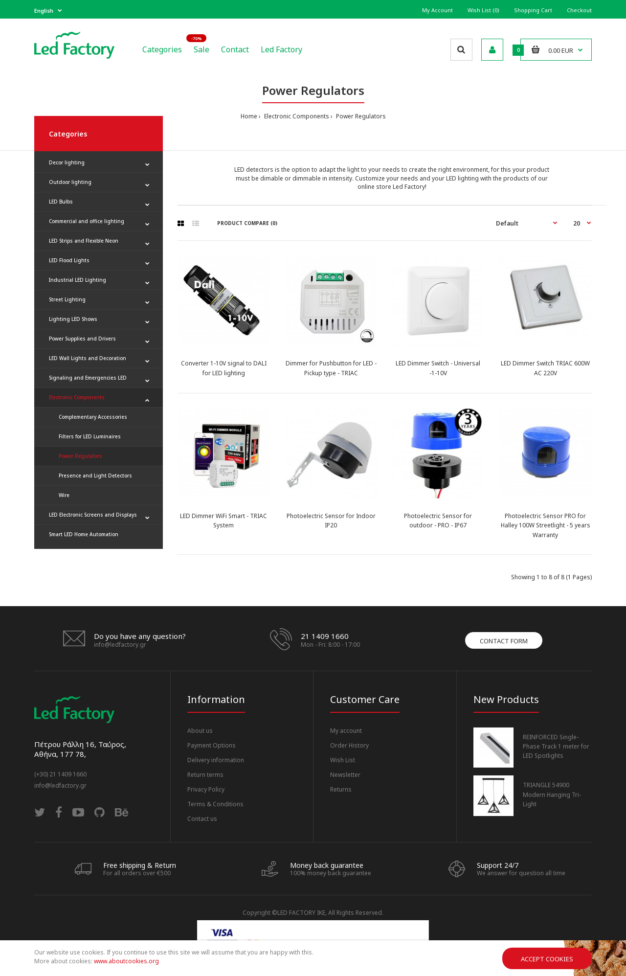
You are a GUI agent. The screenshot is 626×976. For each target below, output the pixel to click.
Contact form (504, 640)
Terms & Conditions (215, 804)
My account (346, 730)
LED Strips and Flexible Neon (83, 240)
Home (249, 116)
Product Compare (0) (247, 223)
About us (200, 730)
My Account (437, 10)
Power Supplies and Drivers (82, 338)
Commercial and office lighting (86, 221)
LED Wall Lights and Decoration (87, 358)
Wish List (342, 760)
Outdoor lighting (70, 182)
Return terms (205, 775)
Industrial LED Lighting (77, 279)
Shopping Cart (533, 10)
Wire (64, 495)
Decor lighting (67, 162)
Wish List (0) (483, 10)
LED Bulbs (61, 201)
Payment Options (211, 745)
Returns (341, 789)
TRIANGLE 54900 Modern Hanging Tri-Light (552, 794)
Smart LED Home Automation (83, 534)
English (43, 10)
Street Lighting (67, 299)
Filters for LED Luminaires (90, 436)
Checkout (579, 10)
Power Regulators (360, 116)
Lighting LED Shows (73, 319)
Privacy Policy (205, 789)
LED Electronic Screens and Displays (93, 514)
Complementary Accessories (93, 416)
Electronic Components (296, 116)
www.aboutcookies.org (126, 961)
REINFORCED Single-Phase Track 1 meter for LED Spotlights (556, 746)
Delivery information (215, 760)
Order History (349, 745)
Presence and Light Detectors (95, 475)
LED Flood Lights (69, 260)
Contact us (202, 819)
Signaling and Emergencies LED (88, 377)
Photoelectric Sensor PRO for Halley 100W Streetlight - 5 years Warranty (545, 525)
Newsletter (345, 775)
